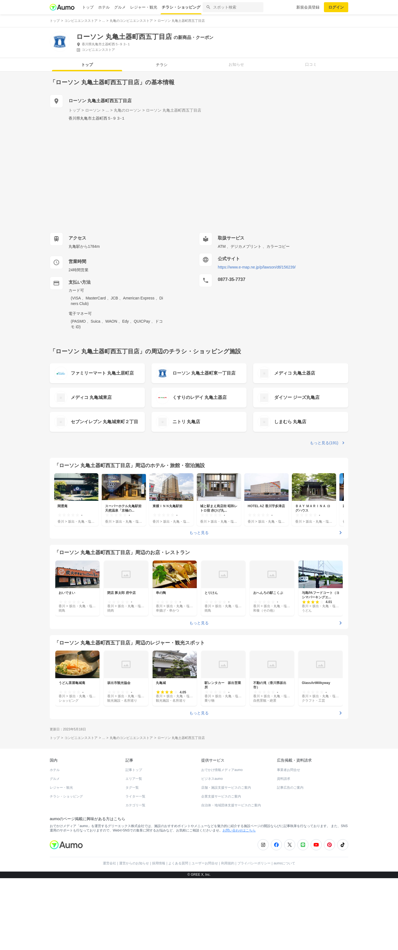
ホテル (104, 7)
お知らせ (236, 64)
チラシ (161, 64)
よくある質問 (178, 863)
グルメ (120, 7)
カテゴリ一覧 (135, 805)
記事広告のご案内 (290, 787)
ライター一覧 (135, 796)
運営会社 (109, 863)
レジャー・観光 (143, 7)
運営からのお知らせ (134, 863)
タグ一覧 (132, 787)
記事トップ (133, 770)
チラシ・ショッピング (181, 7)
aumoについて (284, 863)
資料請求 (283, 778)
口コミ (311, 64)
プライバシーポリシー (254, 863)
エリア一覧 (133, 778)
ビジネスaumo (212, 778)
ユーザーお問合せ (205, 863)
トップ (88, 7)
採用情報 (158, 863)
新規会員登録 (308, 7)
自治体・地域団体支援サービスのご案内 (231, 805)
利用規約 (227, 863)
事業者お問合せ (288, 770)
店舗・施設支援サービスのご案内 (226, 787)
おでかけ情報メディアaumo (222, 770)
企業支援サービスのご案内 (221, 796)
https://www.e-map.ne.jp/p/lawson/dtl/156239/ (257, 267)
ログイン (336, 7)
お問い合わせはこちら (239, 830)
